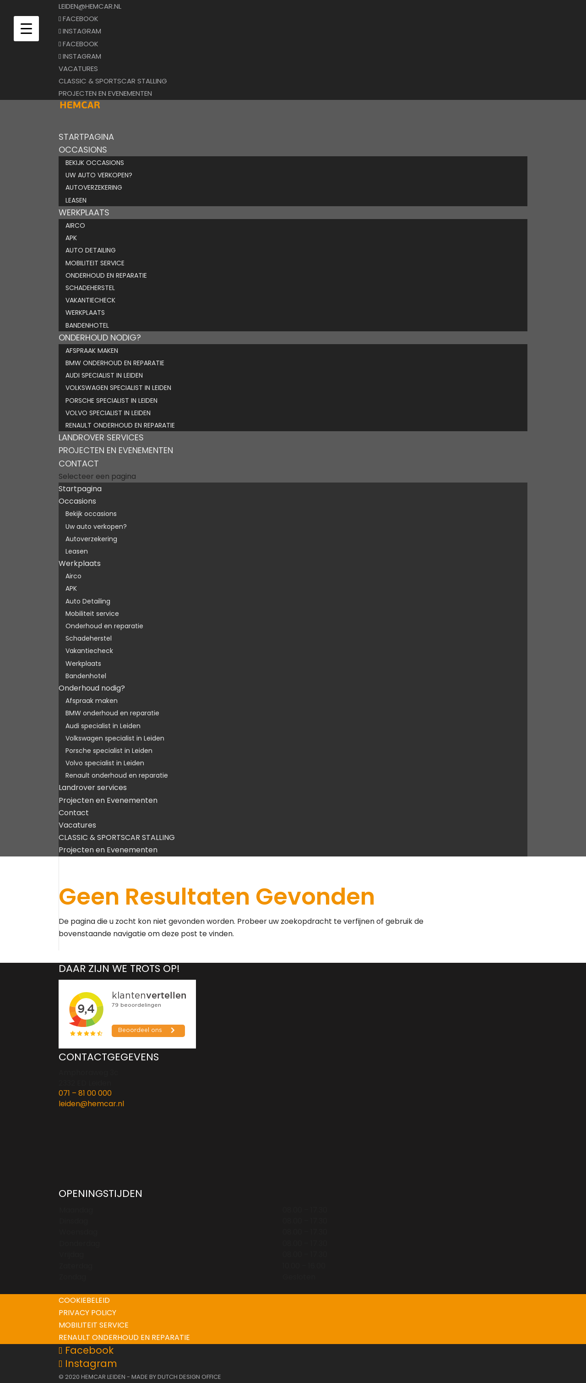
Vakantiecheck (90, 300)
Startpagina (80, 488)
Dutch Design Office (189, 1376)
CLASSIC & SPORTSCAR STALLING (113, 81)
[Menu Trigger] (26, 28)
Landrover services (93, 787)
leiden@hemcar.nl (91, 1103)
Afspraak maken (91, 350)
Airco (75, 225)
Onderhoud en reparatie (106, 275)
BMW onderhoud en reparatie (114, 363)
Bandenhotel (87, 325)
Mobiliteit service (95, 263)
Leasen (76, 200)
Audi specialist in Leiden (104, 375)
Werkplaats (85, 312)
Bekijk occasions (94, 162)
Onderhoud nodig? (92, 688)
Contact (74, 812)
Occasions (77, 501)
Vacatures (78, 68)
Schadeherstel (90, 287)
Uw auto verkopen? (98, 175)
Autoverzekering (93, 187)
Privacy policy (87, 1312)
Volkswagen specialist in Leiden (118, 387)
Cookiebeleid (84, 1300)
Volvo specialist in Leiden (108, 412)
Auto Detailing (90, 250)
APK (71, 237)
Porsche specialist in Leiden (111, 400)
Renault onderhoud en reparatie (120, 425)
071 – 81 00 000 (85, 1093)
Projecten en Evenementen (105, 93)
